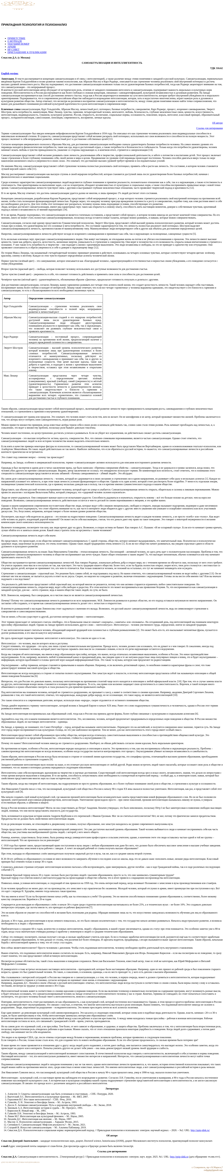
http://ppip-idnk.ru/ (200, 1130)
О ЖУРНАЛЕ (14, 41)
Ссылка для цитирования (209, 128)
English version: (10, 73)
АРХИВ (11, 46)
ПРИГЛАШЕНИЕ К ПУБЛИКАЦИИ (27, 52)
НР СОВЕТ (13, 49)
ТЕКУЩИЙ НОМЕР (18, 44)
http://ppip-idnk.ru (179, 1156)
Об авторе (217, 123)
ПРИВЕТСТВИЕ (16, 38)
